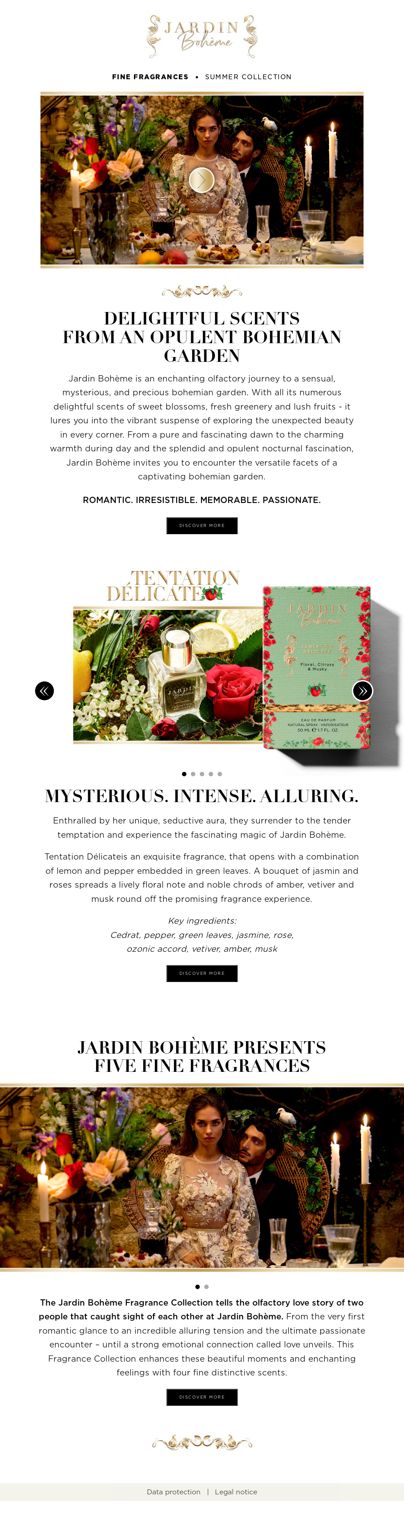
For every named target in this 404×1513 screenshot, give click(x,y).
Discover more (202, 525)
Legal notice (236, 1492)
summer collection (248, 77)
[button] (184, 774)
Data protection (174, 1492)
